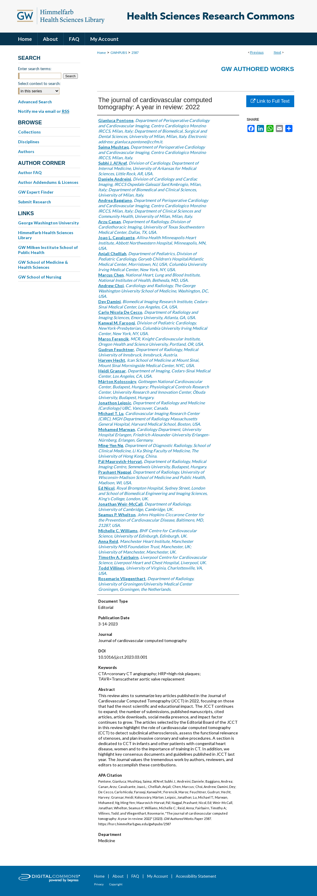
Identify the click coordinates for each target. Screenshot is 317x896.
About (117, 876)
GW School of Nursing (39, 276)
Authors (26, 151)
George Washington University (48, 222)
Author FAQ (30, 172)
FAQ (135, 876)
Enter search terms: (34, 68)
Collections (29, 131)
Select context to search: (39, 83)
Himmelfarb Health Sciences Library (45, 235)
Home (101, 52)
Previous (257, 52)
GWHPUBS (118, 52)
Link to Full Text (270, 101)
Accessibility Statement (196, 876)
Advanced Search (35, 101)
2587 (135, 52)
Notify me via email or (43, 111)
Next (277, 52)
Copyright (116, 884)
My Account (157, 876)
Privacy (99, 884)
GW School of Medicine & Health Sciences (43, 265)
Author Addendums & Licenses (48, 182)
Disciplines (28, 141)
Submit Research (34, 201)
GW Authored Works (257, 68)
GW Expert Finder (36, 191)
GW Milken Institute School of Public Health (48, 250)
